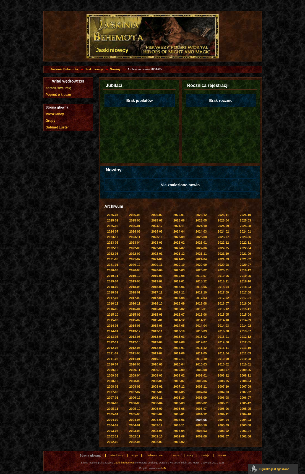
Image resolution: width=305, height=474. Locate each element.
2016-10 (156, 303)
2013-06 (112, 336)
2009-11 (134, 370)
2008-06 (201, 381)
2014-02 (245, 325)
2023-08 (201, 237)
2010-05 (156, 364)
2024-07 (112, 231)
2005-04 (112, 414)
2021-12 (178, 253)
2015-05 (223, 314)
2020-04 (156, 270)
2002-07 (223, 436)
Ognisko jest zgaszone (274, 469)
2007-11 (201, 386)
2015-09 (134, 314)
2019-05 (245, 275)
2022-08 (156, 248)
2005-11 (112, 408)
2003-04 (178, 430)
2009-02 (178, 375)
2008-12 (223, 375)
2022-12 (223, 242)
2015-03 (112, 320)
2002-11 (134, 436)
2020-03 (178, 270)
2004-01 (134, 425)
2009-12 (112, 370)
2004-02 (112, 425)
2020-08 (223, 264)
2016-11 (134, 303)
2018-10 (245, 281)
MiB (163, 468)
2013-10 (178, 331)
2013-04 (156, 336)
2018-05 (201, 286)
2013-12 (134, 331)
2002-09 (178, 436)
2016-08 (201, 303)
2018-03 (245, 286)
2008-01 (156, 386)
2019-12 (245, 270)
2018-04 (223, 286)
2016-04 (134, 309)
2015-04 (245, 314)
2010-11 (178, 358)
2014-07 (134, 325)
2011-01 (134, 358)
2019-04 (112, 281)
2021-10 (223, 253)
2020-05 (134, 270)
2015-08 (156, 314)
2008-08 (156, 381)
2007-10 (223, 386)
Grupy (50, 121)
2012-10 (134, 342)
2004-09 (112, 419)
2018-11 (223, 281)
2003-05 (156, 430)
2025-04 (223, 220)
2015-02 (134, 320)
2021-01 (112, 264)
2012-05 (245, 342)
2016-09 (178, 303)
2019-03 (134, 281)
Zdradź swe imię (58, 88)
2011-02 (112, 358)
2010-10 (201, 358)
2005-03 (134, 414)
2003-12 (156, 425)
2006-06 (112, 403)
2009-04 (134, 375)
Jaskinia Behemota (64, 69)
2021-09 (245, 253)
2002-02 (178, 442)
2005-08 (178, 408)
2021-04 (201, 259)
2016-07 (223, 303)
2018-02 (112, 292)
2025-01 (134, 226)
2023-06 (245, 237)
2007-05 (178, 392)
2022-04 (245, 248)
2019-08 (178, 275)
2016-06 (245, 303)
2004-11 (223, 414)
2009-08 (201, 370)
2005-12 (245, 403)
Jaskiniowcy (94, 69)
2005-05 (245, 408)
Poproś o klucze (58, 95)
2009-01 (201, 375)
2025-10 (245, 215)
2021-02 (245, 259)
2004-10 (245, 414)
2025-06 (178, 220)
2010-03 (201, 364)
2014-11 (201, 320)
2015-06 (201, 314)
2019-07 (201, 275)
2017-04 (178, 298)
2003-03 (201, 430)
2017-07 (112, 298)
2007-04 (201, 392)
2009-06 (245, 370)
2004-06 (178, 419)
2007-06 (156, 392)
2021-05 (178, 259)
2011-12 (201, 347)
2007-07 (134, 392)
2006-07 (245, 397)
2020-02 (201, 270)
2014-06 (156, 325)
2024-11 (178, 226)
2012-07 (201, 342)
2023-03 (156, 242)
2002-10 (156, 436)
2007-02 (245, 392)
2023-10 (156, 237)
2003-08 (245, 425)
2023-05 (112, 242)
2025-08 (134, 220)
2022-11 (245, 242)
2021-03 (223, 259)
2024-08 (245, 226)
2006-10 (178, 397)
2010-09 (223, 358)
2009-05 (112, 375)
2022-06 (201, 248)
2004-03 (245, 419)
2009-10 (156, 370)
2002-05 (112, 442)
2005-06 (223, 408)
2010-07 (112, 364)
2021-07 (134, 259)
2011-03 (245, 353)
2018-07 (156, 286)
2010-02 (223, 364)
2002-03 (156, 442)
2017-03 (201, 298)
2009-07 (223, 370)
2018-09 (112, 286)
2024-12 (156, 226)
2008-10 (112, 381)
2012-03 (134, 347)
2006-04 (156, 403)
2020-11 (156, 264)
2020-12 (134, 264)
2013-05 (134, 336)
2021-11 (201, 253)
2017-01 (245, 298)
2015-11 (245, 309)
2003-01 (245, 430)
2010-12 (156, 358)
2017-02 (223, 298)
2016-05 (112, 309)
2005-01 (178, 414)
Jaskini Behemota (124, 462)
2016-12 (112, 303)
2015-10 (112, 314)
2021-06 (156, 259)
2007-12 (178, 386)
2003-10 (201, 425)
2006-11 (156, 397)
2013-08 (223, 331)
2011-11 (223, 347)
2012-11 (112, 342)
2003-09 (223, 425)
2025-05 (201, 220)
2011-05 (201, 353)
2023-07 (223, 237)
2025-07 (156, 220)
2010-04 (178, 364)
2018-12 (201, 281)
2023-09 (178, 237)
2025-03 (245, 220)
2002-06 (245, 436)
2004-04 (223, 419)
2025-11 (223, 215)
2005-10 (134, 408)
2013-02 (201, 336)
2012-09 (156, 342)
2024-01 (245, 231)
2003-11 (178, 425)
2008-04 (245, 381)
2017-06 (134, 298)
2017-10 (201, 292)
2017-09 (223, 292)
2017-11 (178, 292)
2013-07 (245, 331)
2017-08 (245, 292)
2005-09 (156, 408)
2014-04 (201, 325)
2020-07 (245, 264)
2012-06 (223, 342)
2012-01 (178, 347)
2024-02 (223, 231)
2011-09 (112, 353)
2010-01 (245, 364)
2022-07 (178, 248)
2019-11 (112, 275)
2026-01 (178, 215)
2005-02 (156, 414)
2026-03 (134, 215)
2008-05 (223, 381)
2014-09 (245, 320)
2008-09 (134, 381)
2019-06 (223, 275)
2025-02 (112, 226)
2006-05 (134, 403)
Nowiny (115, 69)
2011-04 (223, 353)
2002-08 (201, 436)
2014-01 (112, 331)
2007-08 (112, 392)
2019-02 (156, 281)
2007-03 (223, 392)
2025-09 (112, 220)
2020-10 (178, 264)
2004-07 (156, 419)
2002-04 (134, 442)
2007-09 (245, 386)
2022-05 (223, 248)
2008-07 (178, 381)
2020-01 (223, 270)
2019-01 (178, 281)
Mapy (190, 455)
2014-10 (223, 320)
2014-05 (178, 325)
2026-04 (112, 215)
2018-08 (134, 286)
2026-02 (156, 215)
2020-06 (112, 270)
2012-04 (112, 347)
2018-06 (178, 286)
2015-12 (223, 309)
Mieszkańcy (55, 114)
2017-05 (156, 298)
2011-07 (156, 353)
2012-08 (178, 342)
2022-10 (112, 248)
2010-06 (134, 364)
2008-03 (112, 386)
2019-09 (156, 275)
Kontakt (221, 455)
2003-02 (223, 430)
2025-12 (201, 215)
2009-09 (178, 370)
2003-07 (112, 430)
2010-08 (245, 358)
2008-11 (245, 375)
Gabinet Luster (57, 127)
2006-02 (201, 403)
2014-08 (112, 325)
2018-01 (134, 292)
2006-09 (201, 397)
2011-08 (134, 353)
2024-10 (201, 226)
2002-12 (112, 436)
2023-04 (134, 242)
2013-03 (178, 336)
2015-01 (156, 320)
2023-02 (178, 242)
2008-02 (134, 386)
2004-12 (201, 414)
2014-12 (178, 320)
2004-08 (134, 419)
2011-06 (178, 353)
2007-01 (112, 397)
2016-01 (201, 309)
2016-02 (178, 309)
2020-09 (201, 264)
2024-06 (134, 231)
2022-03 (112, 253)
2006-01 (223, 403)
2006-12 (134, 397)
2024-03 (201, 231)
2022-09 (134, 248)
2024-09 (223, 226)
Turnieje (204, 455)
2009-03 (156, 375)
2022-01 (156, 253)
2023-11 (134, 237)
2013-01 (223, 336)
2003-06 (134, 430)
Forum (176, 455)
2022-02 (134, 253)
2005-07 (201, 408)
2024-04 (178, 231)
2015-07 (178, 314)
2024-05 (156, 231)
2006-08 (223, 397)
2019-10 (134, 275)
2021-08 (112, 259)
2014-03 (223, 325)
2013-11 (156, 331)
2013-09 (201, 331)
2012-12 (245, 336)
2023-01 (201, 242)
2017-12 (156, 292)
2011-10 (245, 347)
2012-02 (156, 347)
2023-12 (112, 237)
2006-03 (178, 403)
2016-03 (156, 309)
